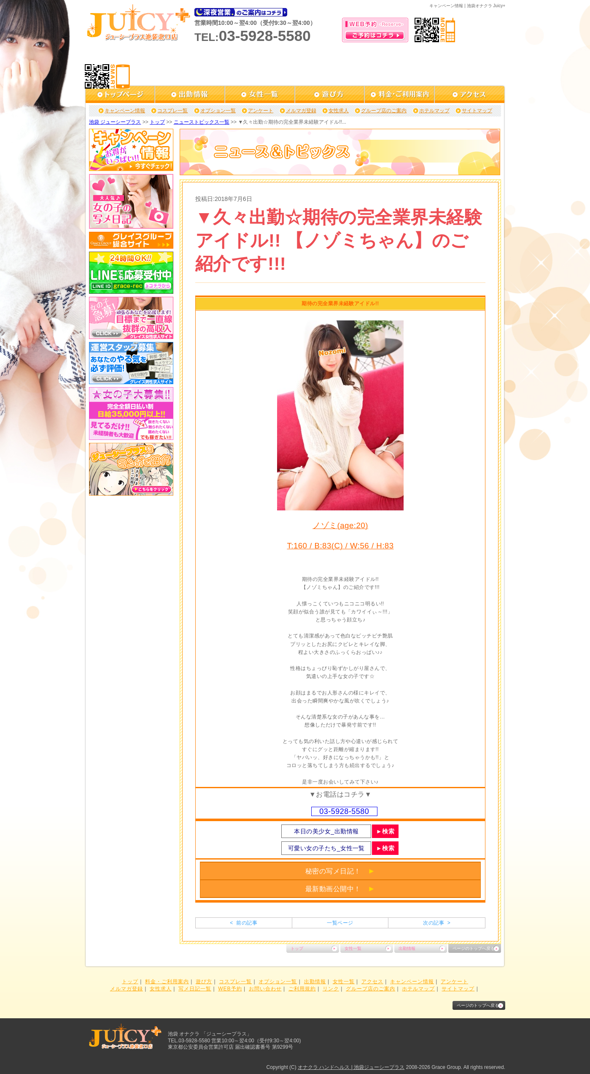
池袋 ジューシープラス (115, 122)
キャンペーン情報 (125, 111)
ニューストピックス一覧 (201, 122)
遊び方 (204, 981)
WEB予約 (230, 989)
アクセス (372, 981)
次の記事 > (436, 923)
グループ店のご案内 (384, 111)
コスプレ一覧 (172, 111)
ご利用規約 (302, 989)
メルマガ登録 (301, 111)
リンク (331, 989)
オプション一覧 (218, 111)
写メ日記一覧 (194, 989)
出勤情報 (407, 948)
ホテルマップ (434, 111)
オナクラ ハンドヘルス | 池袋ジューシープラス (351, 1067)
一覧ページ (340, 923)
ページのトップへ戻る (474, 948)
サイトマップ (477, 111)
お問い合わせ (265, 989)
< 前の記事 (243, 923)
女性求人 (339, 111)
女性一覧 (353, 948)
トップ (157, 122)
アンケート (260, 111)
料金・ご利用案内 (167, 981)
